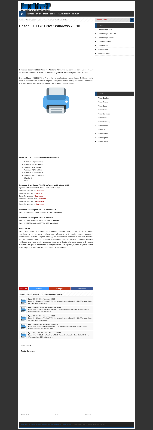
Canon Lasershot (104, 42)
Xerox (53, 14)
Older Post (88, 415)
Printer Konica (103, 110)
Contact (75, 14)
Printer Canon (103, 50)
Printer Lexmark (104, 114)
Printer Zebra (103, 142)
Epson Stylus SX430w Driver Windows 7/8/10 (44, 333)
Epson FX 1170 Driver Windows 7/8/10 (49, 26)
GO (132, 20)
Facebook (82, 289)
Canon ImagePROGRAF (107, 34)
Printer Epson (31, 20)
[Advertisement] (56, 48)
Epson (45, 14)
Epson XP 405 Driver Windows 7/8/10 (41, 299)
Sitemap (89, 424)
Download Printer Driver (76, 5)
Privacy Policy (63, 14)
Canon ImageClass (105, 30)
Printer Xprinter (103, 138)
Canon (38, 14)
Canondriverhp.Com (78, 424)
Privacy (102, 424)
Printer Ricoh (103, 118)
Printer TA (101, 130)
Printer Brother (103, 98)
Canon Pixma (103, 46)
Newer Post (25, 415)
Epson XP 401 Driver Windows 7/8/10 (41, 316)
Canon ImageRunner (106, 38)
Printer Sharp (103, 126)
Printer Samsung (104, 122)
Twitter (39, 289)
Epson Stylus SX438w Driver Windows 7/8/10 (44, 307)
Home (21, 20)
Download (40, 191)
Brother (30, 14)
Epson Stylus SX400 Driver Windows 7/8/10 (44, 324)
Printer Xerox (103, 134)
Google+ (59, 289)
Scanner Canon (103, 54)
